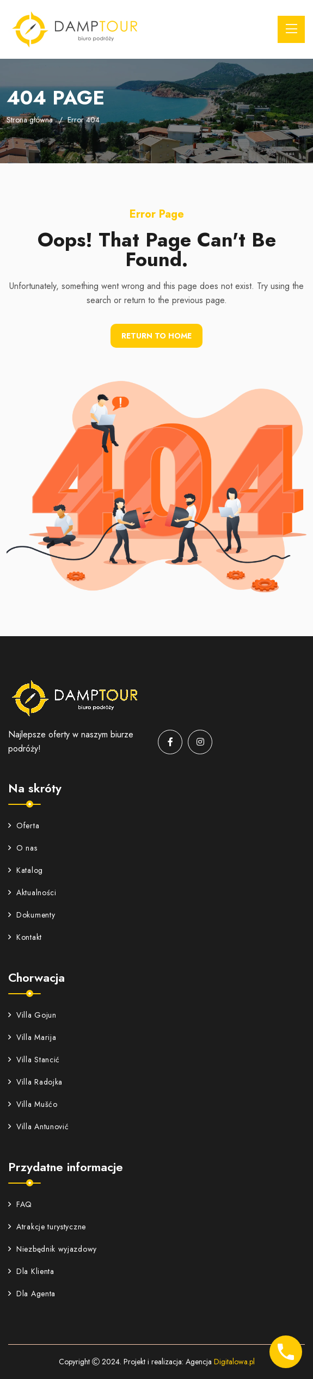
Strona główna (30, 119)
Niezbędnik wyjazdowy (52, 1248)
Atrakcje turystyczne (47, 1226)
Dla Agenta (32, 1293)
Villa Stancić (34, 1059)
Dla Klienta (31, 1271)
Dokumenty (31, 914)
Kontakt (25, 937)
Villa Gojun (32, 1014)
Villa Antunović (38, 1126)
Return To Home (156, 335)
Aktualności (32, 892)
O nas (23, 847)
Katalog (25, 870)
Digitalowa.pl (234, 1361)
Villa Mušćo (33, 1104)
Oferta (23, 825)
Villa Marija (32, 1037)
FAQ (20, 1204)
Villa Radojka (35, 1081)
